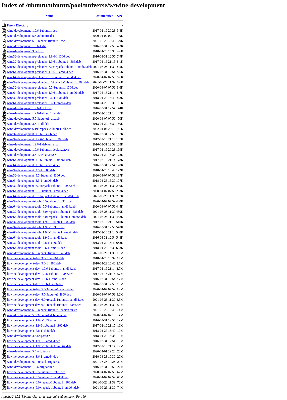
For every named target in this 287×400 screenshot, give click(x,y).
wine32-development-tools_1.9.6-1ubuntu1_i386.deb (41, 222)
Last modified (103, 16)
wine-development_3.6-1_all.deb (28, 123)
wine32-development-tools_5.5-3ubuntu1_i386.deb (40, 201)
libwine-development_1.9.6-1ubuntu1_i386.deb (37, 325)
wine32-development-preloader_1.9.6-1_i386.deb (38, 56)
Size (120, 16)
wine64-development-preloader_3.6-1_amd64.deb (39, 103)
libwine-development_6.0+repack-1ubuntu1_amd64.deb (43, 387)
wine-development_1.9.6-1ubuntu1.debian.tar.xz (38, 149)
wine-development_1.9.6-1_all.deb (29, 108)
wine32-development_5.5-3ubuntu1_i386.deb (36, 175)
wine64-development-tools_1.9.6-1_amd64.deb (37, 237)
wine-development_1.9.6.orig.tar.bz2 (30, 367)
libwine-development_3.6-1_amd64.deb (32, 356)
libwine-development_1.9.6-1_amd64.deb (33, 341)
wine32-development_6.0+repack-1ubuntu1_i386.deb (41, 185)
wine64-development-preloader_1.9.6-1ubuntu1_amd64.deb (45, 92)
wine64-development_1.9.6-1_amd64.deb (33, 165)
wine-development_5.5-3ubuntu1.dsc (30, 35)
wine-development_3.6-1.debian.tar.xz (31, 154)
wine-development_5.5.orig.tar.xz (28, 351)
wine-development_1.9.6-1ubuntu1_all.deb (34, 113)
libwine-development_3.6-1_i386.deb (31, 330)
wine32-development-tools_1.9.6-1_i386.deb (35, 227)
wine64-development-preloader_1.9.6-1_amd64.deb (40, 72)
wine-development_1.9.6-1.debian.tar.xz (32, 144)
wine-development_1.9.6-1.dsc (26, 46)
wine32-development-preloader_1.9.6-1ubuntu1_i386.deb (44, 61)
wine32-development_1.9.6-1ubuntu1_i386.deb (37, 139)
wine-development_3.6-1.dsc (25, 51)
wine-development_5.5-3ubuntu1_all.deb (33, 118)
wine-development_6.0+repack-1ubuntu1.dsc (36, 41)
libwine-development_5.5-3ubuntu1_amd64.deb (37, 377)
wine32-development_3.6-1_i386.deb (31, 170)
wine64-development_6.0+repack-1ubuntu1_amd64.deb (43, 196)
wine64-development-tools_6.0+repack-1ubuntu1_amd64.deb (46, 217)
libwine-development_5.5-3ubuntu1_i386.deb (36, 372)
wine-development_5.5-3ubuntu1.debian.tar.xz (37, 315)
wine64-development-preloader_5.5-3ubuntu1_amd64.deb (44, 77)
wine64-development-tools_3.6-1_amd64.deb (36, 248)
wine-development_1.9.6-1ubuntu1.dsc (32, 30)
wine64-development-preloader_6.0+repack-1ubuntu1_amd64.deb (49, 66)
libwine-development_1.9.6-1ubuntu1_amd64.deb (39, 346)
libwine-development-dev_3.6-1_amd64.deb (35, 258)
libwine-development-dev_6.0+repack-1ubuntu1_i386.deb (44, 304)
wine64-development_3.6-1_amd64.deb (32, 180)
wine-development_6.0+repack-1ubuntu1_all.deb (38, 253)
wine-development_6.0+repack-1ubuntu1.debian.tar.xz (42, 310)
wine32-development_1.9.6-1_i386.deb (32, 134)
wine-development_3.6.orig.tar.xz (28, 336)
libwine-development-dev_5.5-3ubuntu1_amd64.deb (40, 289)
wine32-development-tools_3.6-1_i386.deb (34, 242)
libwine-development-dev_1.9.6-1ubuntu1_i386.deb (40, 273)
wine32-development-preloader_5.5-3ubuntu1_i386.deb (42, 87)
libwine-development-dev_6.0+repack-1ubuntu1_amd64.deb (45, 299)
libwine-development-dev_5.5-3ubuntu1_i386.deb (39, 294)
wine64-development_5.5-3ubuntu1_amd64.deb (37, 191)
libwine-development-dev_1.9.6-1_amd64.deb (36, 279)
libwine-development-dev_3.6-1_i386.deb (34, 263)
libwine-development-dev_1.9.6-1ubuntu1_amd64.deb (42, 268)
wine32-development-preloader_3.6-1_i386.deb (37, 98)
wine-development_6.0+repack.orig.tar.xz (33, 361)
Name (49, 16)
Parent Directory (17, 25)
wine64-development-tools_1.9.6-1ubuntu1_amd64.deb (42, 232)
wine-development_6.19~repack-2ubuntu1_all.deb (39, 129)
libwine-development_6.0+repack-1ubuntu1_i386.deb (41, 382)
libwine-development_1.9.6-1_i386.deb (32, 320)
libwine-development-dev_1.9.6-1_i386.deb (35, 284)
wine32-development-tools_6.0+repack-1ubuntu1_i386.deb (45, 211)
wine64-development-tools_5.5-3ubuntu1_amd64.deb (41, 206)
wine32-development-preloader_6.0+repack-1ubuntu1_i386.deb (48, 82)
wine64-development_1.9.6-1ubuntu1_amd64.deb (39, 160)
